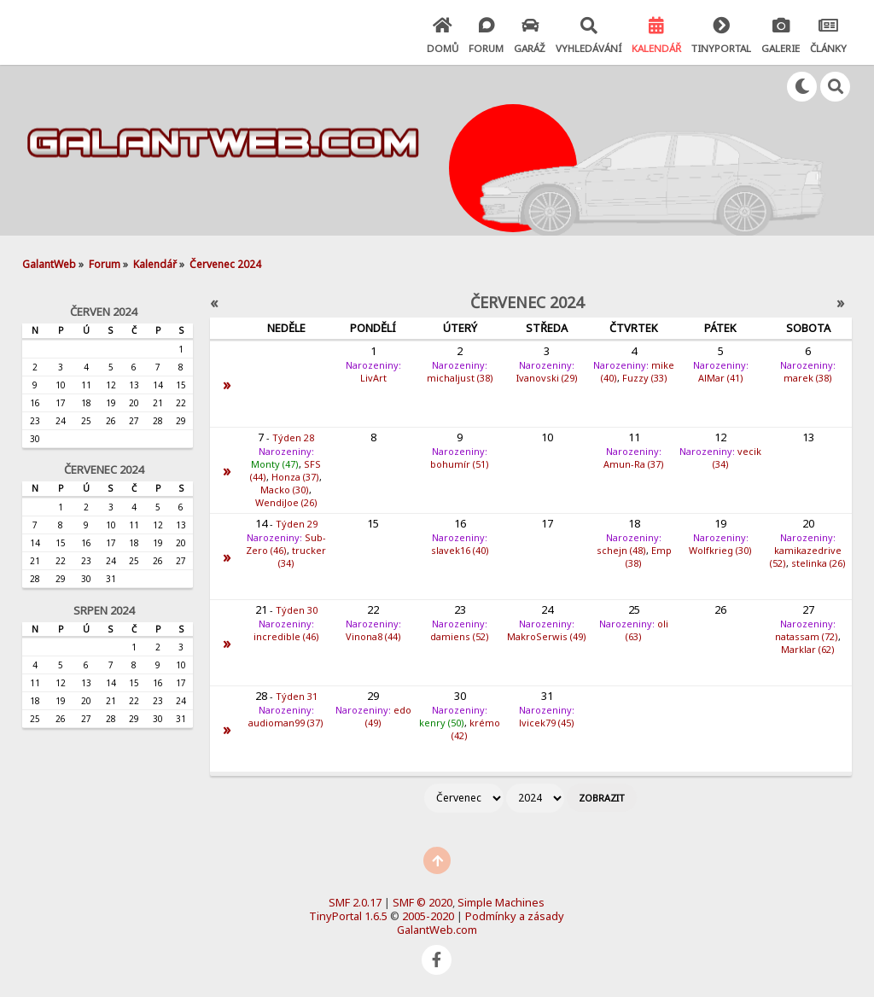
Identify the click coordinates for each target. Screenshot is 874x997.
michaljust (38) (460, 377)
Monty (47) (275, 464)
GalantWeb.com (437, 929)
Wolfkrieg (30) (720, 550)
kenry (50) (441, 722)
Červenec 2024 (103, 469)
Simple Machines (501, 902)
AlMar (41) (720, 377)
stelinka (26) (818, 563)
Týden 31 (297, 696)
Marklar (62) (808, 649)
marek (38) (808, 377)
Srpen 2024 (103, 610)
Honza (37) (295, 476)
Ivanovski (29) (547, 377)
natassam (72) (806, 636)
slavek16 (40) (460, 550)
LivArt (373, 377)
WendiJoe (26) (286, 502)
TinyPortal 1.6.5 (348, 916)
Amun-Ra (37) (633, 464)
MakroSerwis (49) (546, 636)
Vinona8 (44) (373, 636)
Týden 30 (297, 609)
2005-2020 (428, 916)
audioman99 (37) (285, 722)
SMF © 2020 (422, 902)
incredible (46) (286, 636)
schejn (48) (621, 550)
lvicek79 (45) (546, 722)
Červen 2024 (103, 311)
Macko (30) (284, 489)
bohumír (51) (459, 464)
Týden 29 (297, 523)
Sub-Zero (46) (286, 544)
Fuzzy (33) (644, 377)
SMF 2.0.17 (355, 902)
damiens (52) (459, 636)
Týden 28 (293, 437)
